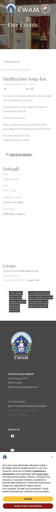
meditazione (9, 213)
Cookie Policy (30, 410)
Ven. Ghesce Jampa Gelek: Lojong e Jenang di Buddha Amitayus (17, 302)
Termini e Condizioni (18, 414)
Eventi (6, 202)
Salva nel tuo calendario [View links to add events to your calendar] (20, 155)
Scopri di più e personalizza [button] (28, 506)
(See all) (30, 88)
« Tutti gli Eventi (11, 61)
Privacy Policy (15, 410)
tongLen (20, 213)
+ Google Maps (33, 280)
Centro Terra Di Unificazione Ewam (21, 270)
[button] (52, 456)
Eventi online (16, 202)
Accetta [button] (28, 499)
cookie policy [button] (42, 474)
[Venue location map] (28, 241)
